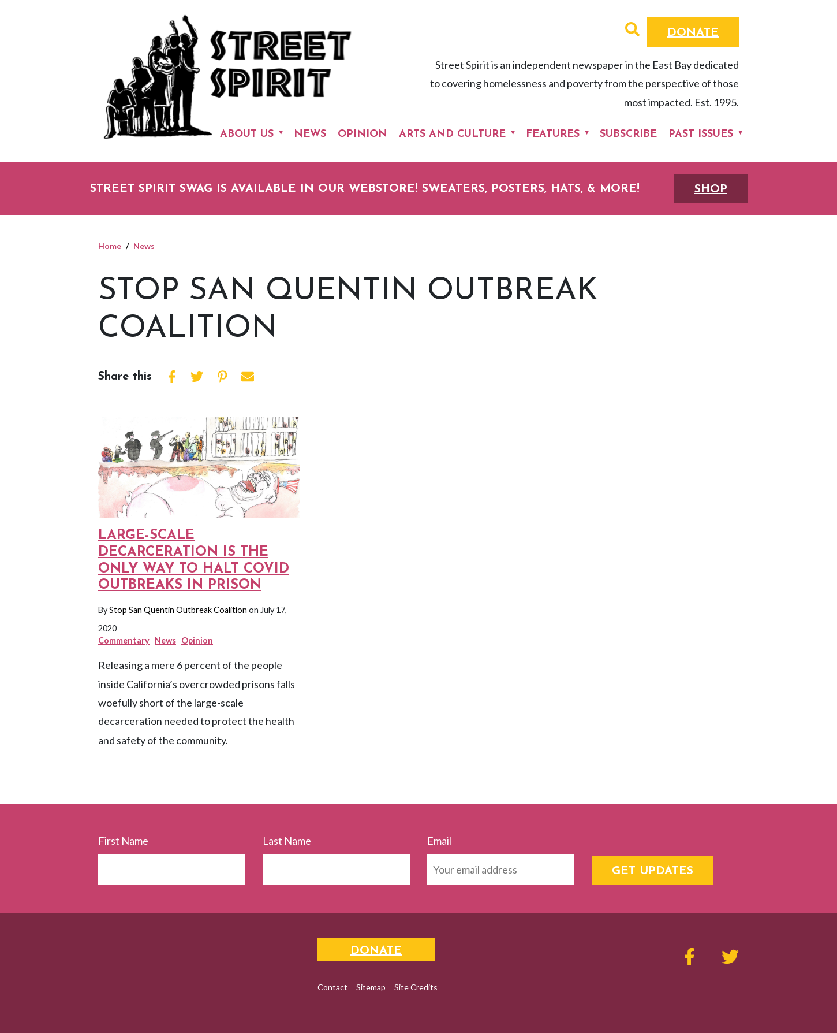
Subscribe (628, 134)
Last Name (287, 840)
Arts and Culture (452, 134)
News (310, 134)
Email (439, 840)
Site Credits (416, 987)
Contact (332, 987)
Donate (693, 33)
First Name (123, 840)
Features (553, 134)
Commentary (124, 640)
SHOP (710, 189)
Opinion (362, 134)
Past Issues (700, 134)
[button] (632, 30)
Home (109, 246)
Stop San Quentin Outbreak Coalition (178, 610)
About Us (247, 134)
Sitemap (371, 987)
